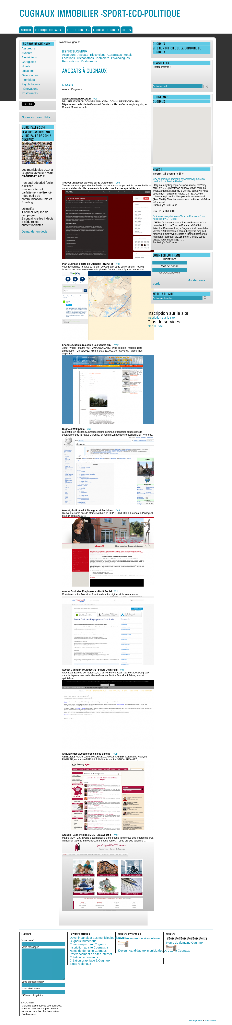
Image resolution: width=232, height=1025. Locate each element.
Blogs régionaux (80, 963)
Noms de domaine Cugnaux (88, 950)
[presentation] (179, 75)
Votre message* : (31, 947)
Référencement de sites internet (91, 954)
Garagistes (29, 61)
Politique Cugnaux (48, 30)
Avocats (27, 53)
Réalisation (210, 1020)
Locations (28, 70)
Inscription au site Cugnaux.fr (89, 947)
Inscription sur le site (161, 317)
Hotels (26, 66)
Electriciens (29, 57)
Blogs (127, 30)
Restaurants (30, 93)
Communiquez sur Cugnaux (88, 944)
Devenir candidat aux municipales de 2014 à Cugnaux (154, 950)
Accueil (26, 30)
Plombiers (28, 79)
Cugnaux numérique (83, 941)
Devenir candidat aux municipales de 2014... (99, 937)
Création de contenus (84, 957)
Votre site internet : (32, 988)
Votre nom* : (28, 940)
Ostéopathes (30, 75)
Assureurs (28, 48)
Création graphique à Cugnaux (90, 960)
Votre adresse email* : (33, 981)
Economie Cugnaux (106, 30)
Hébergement (195, 1020)
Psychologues (31, 84)
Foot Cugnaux (77, 30)
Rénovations (30, 88)
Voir (95, 98)
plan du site (155, 326)
